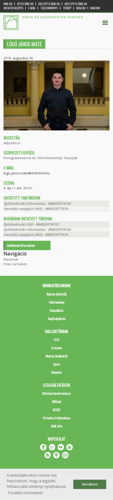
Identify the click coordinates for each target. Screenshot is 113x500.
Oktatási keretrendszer (56, 393)
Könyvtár (56, 372)
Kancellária (56, 310)
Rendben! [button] (90, 484)
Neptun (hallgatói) (56, 355)
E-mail (32, 8)
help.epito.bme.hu (76, 3)
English (81, 8)
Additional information (21, 245)
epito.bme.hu (25, 3)
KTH (56, 339)
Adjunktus (12, 143)
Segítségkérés (57, 318)
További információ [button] (25, 492)
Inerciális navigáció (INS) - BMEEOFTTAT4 (36, 208)
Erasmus (56, 347)
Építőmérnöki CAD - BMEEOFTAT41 (31, 224)
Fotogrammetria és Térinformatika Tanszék (40, 158)
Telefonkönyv (49, 8)
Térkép (67, 8)
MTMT (56, 409)
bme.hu (8, 3)
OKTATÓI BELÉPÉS (13, 8)
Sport (56, 364)
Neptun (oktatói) (56, 293)
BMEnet (56, 401)
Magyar (95, 8)
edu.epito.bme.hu (49, 3)
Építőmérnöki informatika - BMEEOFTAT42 (37, 203)
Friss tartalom (15, 264)
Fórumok (11, 259)
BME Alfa (56, 426)
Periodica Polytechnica (56, 417)
